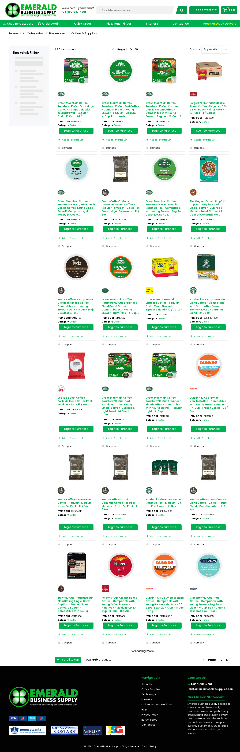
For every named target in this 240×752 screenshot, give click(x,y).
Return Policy (149, 719)
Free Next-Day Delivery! (220, 24)
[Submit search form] (180, 10)
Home (13, 33)
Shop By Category (20, 24)
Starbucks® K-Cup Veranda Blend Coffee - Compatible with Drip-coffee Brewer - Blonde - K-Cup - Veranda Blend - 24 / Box (207, 306)
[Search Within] (135, 10)
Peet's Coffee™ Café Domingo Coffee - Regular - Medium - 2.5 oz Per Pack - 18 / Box (120, 504)
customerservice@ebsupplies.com (210, 689)
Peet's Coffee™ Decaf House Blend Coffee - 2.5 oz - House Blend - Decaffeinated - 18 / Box (208, 504)
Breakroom (57, 33)
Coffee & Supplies (84, 33)
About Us (146, 684)
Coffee (72, 125)
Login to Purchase (76, 131)
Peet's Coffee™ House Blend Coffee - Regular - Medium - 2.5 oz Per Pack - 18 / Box (75, 503)
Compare (65, 148)
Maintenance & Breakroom (157, 704)
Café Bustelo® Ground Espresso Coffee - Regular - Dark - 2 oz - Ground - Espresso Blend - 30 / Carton (164, 304)
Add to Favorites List (70, 139)
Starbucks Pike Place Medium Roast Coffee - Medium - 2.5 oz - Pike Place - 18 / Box (164, 503)
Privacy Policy (149, 714)
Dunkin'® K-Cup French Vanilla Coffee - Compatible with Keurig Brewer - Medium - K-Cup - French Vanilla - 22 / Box (209, 404)
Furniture (146, 699)
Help (144, 709)
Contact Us (180, 24)
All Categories (33, 33)
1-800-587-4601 (75, 12)
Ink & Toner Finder (118, 24)
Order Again (50, 24)
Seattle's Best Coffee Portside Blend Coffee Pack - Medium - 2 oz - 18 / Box (76, 401)
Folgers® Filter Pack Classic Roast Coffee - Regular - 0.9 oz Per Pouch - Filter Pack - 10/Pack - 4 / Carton (208, 108)
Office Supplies (150, 689)
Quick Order (82, 24)
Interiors (152, 24)
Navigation (150, 677)
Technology (148, 694)
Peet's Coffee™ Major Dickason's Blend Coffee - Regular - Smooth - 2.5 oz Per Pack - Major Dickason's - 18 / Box (120, 207)
